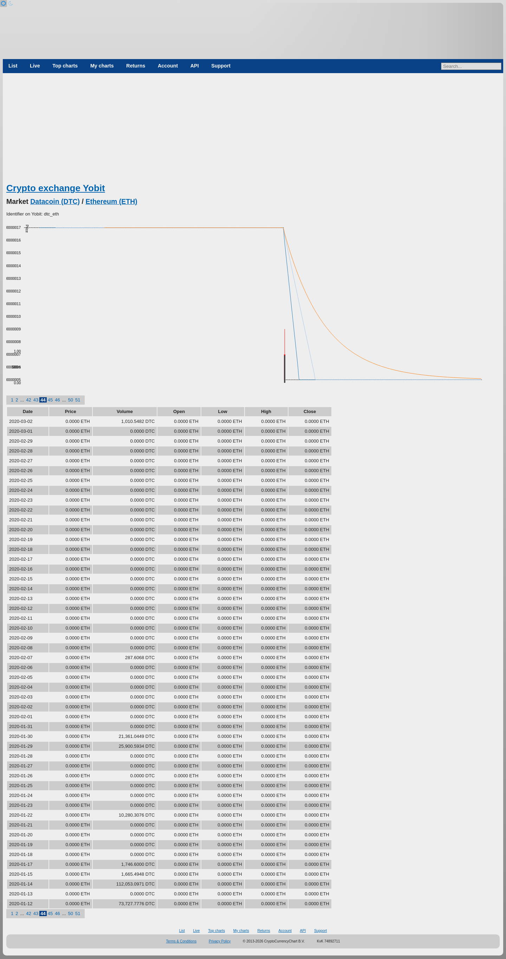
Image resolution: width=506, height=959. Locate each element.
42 (28, 400)
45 (50, 400)
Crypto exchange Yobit (55, 188)
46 (57, 400)
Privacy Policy (220, 941)
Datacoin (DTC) (55, 201)
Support (221, 66)
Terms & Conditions (181, 941)
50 (70, 400)
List (12, 66)
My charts (102, 66)
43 (35, 400)
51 (77, 400)
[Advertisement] (253, 129)
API (194, 66)
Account (168, 66)
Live (35, 66)
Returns (135, 66)
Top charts (65, 66)
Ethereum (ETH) (111, 201)
